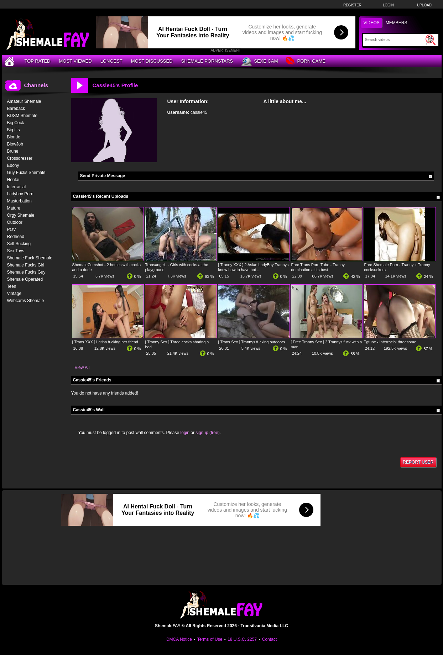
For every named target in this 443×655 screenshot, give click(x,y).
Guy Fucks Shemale (26, 172)
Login (388, 5)
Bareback (16, 108)
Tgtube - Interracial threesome (390, 342)
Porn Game (305, 61)
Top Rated (38, 61)
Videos (372, 22)
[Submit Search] (431, 40)
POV (11, 229)
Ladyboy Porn (20, 193)
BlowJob (15, 144)
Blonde (13, 136)
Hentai (13, 179)
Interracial (16, 186)
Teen (11, 286)
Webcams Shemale (25, 300)
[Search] (394, 39)
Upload (424, 5)
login (185, 432)
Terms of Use (210, 639)
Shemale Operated (25, 279)
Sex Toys (15, 250)
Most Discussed (152, 61)
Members (396, 22)
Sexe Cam (259, 61)
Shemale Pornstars (207, 61)
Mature (13, 208)
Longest (111, 61)
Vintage (14, 293)
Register (352, 5)
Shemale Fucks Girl (26, 265)
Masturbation (19, 201)
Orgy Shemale (21, 215)
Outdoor (14, 222)
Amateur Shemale (24, 101)
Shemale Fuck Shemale (29, 257)
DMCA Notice (179, 639)
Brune (13, 151)
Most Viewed (75, 61)
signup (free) (207, 432)
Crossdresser (19, 158)
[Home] (10, 61)
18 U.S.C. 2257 (242, 639)
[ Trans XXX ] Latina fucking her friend (105, 342)
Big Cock (15, 122)
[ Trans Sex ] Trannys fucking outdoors (251, 342)
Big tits (13, 129)
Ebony (13, 165)
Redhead (16, 236)
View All (82, 367)
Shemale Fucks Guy (26, 272)
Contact (269, 639)
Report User (418, 462)
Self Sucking (19, 243)
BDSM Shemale (22, 115)
